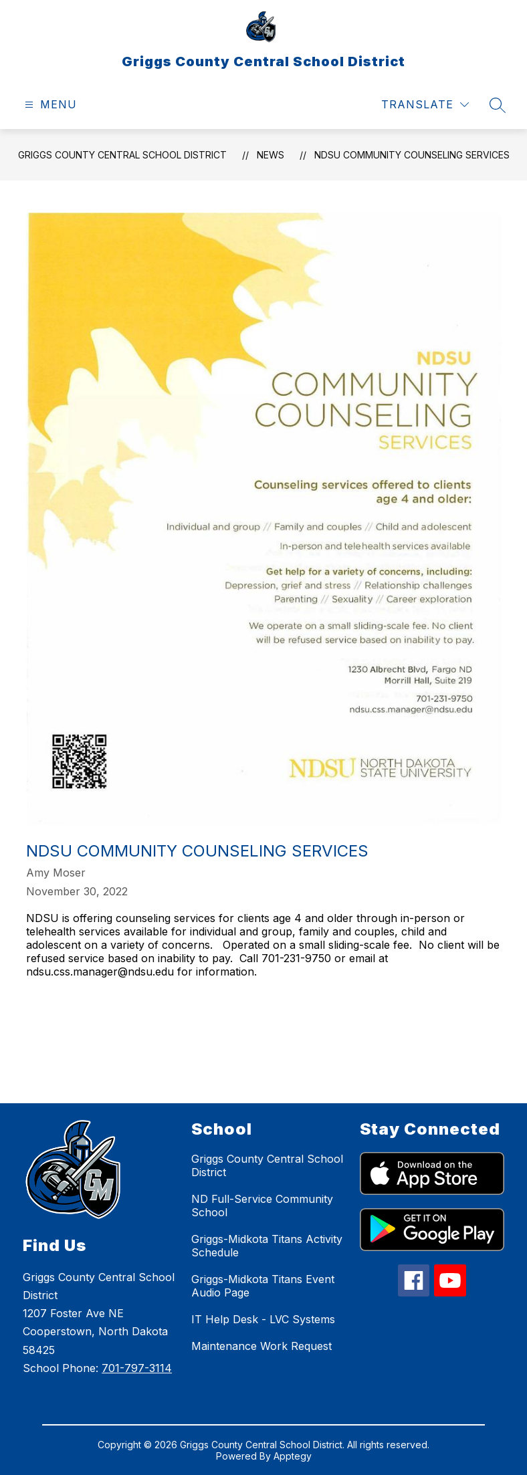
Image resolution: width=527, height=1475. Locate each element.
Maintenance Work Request (261, 1346)
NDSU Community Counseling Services (412, 154)
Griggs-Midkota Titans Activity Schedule (266, 1245)
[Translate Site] (425, 104)
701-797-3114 (137, 1368)
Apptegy (293, 1456)
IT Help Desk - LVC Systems (263, 1319)
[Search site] (498, 105)
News (270, 154)
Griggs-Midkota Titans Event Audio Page (262, 1285)
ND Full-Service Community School (262, 1205)
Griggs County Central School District (122, 154)
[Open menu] (49, 104)
